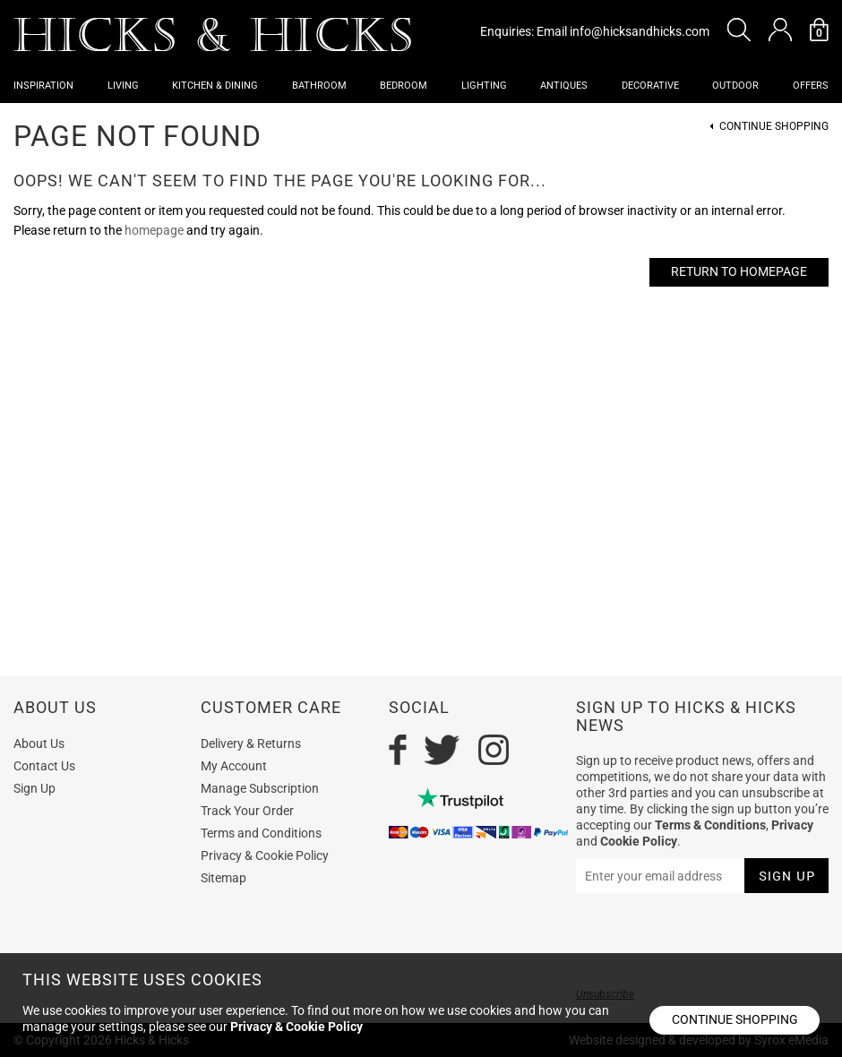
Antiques (564, 85)
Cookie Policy (638, 841)
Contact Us (44, 766)
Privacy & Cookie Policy (265, 855)
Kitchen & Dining (215, 85)
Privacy (792, 825)
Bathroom (319, 85)
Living (123, 85)
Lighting (484, 85)
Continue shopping (735, 1019)
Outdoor (735, 85)
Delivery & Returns (251, 743)
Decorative (650, 85)
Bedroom (403, 85)
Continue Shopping (774, 127)
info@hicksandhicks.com (639, 31)
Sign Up (34, 788)
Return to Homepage (739, 271)
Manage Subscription (260, 788)
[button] (739, 29)
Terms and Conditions (261, 833)
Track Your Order (247, 810)
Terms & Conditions (710, 825)
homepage (154, 230)
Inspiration (43, 85)
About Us (38, 743)
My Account (234, 766)
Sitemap (223, 878)
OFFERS (811, 85)
